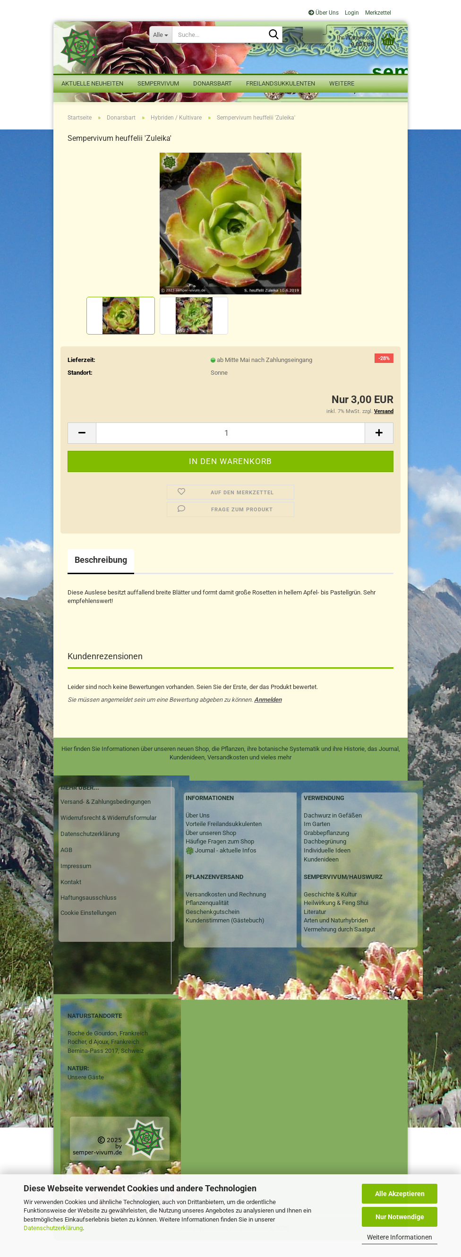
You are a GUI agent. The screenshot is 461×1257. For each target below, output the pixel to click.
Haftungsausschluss (88, 914)
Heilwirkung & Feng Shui (336, 919)
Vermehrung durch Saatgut (339, 945)
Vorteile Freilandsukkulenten (224, 840)
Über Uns (323, 12)
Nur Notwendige (400, 1217)
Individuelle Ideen (327, 866)
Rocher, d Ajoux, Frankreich (103, 1058)
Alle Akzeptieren (400, 1193)
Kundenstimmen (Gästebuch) (225, 937)
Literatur (315, 928)
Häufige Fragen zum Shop (220, 858)
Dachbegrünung (325, 858)
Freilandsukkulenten (280, 83)
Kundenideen (321, 875)
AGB (66, 866)
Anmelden (268, 716)
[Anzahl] (230, 449)
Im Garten (317, 840)
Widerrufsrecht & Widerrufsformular (108, 834)
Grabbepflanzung (326, 849)
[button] (82, 449)
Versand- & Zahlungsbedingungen (105, 818)
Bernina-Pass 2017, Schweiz (106, 1067)
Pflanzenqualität (207, 919)
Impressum (75, 882)
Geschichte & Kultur (330, 910)
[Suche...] (160, 34)
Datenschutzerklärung (53, 1227)
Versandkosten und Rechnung (226, 910)
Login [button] (351, 12)
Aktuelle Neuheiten (92, 83)
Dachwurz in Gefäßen (333, 831)
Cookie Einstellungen (88, 929)
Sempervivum (158, 83)
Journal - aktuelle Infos (225, 866)
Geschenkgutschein (212, 928)
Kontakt (70, 898)
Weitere (341, 83)
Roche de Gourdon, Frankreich (108, 1049)
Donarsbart (212, 83)
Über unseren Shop (211, 849)
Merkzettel (377, 12)
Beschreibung (101, 576)
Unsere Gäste (86, 1093)
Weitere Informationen (399, 1237)
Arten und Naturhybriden (336, 937)
